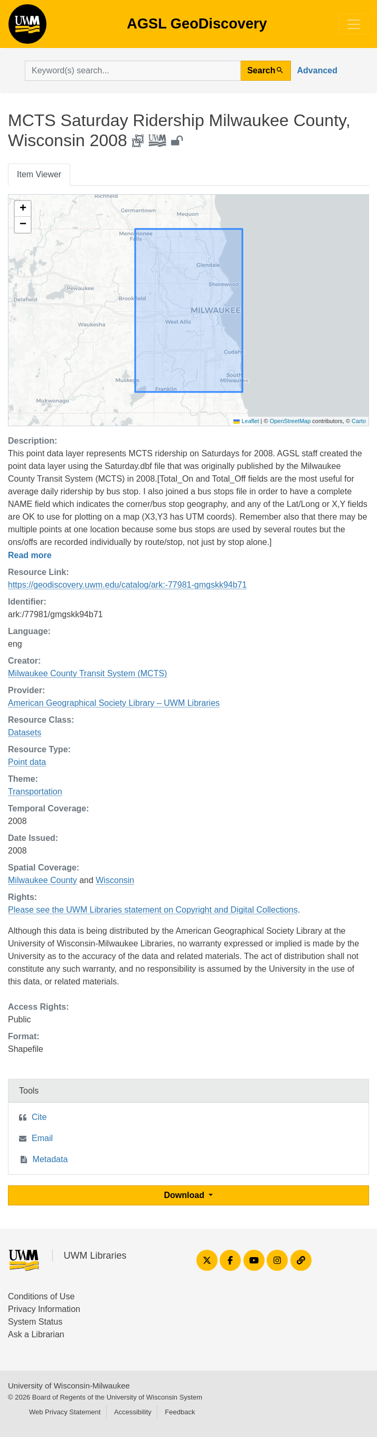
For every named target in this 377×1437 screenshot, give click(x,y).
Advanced (317, 70)
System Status (35, 1321)
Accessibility (133, 1412)
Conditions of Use (41, 1296)
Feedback (180, 1412)
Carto (359, 421)
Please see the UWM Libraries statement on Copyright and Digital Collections (153, 909)
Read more (30, 555)
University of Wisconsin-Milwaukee (69, 1385)
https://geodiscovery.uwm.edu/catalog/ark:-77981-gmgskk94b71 (127, 584)
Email (42, 1138)
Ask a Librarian (36, 1334)
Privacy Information (44, 1309)
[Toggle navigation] (354, 24)
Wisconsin (115, 880)
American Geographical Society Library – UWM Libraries (114, 702)
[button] (23, 209)
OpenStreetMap (290, 421)
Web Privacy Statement (65, 1412)
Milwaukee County (42, 880)
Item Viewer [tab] (39, 174)
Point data (27, 762)
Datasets (24, 732)
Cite (39, 1117)
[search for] (133, 71)
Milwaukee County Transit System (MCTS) (87, 673)
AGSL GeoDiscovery (27, 27)
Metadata (50, 1159)
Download (185, 1195)
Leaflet (246, 421)
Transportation (35, 791)
